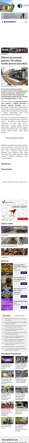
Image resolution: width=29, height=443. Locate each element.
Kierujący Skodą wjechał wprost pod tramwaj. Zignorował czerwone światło (14, 330)
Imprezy (5, 261)
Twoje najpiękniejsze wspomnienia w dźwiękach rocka (21, 266)
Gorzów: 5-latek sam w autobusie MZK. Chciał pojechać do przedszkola (14, 344)
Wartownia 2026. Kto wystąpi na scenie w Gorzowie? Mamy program (16, 319)
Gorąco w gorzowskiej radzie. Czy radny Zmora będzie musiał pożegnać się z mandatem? (14, 340)
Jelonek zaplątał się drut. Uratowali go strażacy (14, 346)
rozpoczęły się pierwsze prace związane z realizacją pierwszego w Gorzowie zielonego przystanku (14, 103)
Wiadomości (4, 54)
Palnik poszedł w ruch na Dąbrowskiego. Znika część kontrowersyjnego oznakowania (16, 333)
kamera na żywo (23, 182)
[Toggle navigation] (26, 22)
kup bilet (24, 272)
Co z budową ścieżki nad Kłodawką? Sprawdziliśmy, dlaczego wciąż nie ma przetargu (15, 349)
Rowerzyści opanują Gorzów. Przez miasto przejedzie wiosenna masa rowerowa (16, 323)
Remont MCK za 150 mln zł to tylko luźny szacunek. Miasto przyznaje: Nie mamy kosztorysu (15, 326)
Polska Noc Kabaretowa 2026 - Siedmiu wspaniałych (20, 290)
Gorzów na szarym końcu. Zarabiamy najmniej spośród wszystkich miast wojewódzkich (14, 337)
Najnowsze (6, 315)
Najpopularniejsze (19, 316)
